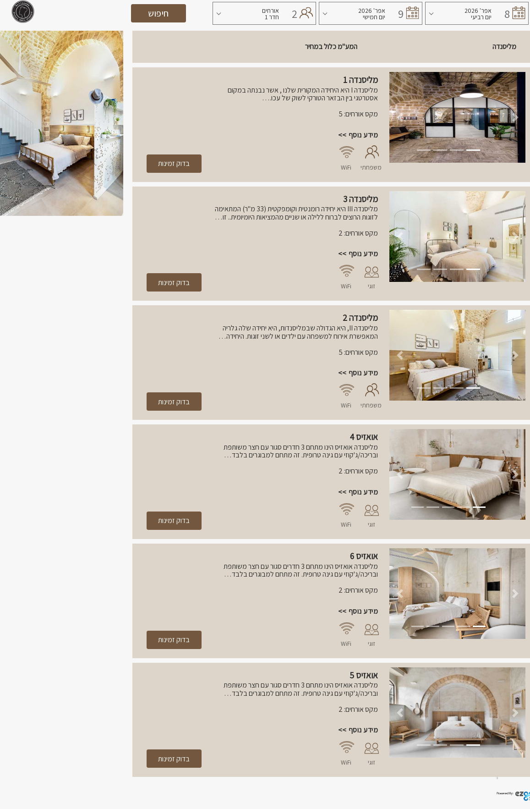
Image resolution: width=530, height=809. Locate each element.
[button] (399, 117)
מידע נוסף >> (358, 135)
